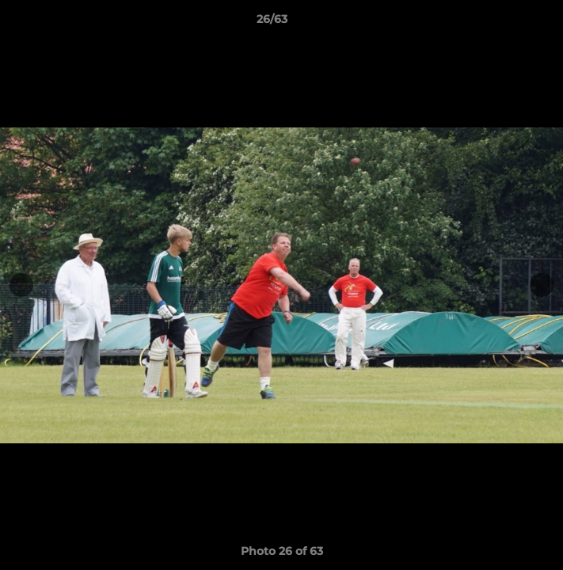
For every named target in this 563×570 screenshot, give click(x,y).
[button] (505, 23)
